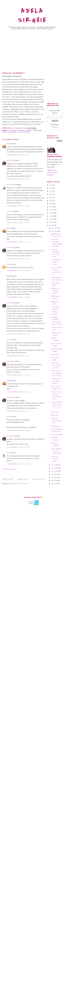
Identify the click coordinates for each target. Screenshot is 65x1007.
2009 (51, 225)
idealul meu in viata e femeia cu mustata (56, 365)
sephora (27, 132)
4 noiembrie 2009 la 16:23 (18, 155)
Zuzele (9, 452)
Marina (9, 416)
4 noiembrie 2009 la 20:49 (18, 297)
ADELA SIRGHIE (32, 16)
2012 (51, 216)
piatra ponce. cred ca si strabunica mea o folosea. (56, 373)
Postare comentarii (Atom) (20, 483)
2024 (51, 191)
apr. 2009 (54, 483)
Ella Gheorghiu (11, 184)
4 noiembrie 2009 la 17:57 (18, 258)
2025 (51, 188)
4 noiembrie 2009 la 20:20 (18, 270)
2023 (51, 194)
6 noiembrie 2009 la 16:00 (18, 430)
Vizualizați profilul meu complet (52, 172)
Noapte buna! (55, 426)
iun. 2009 (54, 477)
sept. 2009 (54, 468)
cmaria (9, 264)
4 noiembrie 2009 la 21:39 (18, 392)
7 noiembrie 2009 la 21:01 (18, 464)
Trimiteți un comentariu (9, 469)
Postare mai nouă (7, 479)
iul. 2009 (54, 474)
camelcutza (10, 211)
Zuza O (9, 339)
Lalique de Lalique (57, 434)
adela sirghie (10, 160)
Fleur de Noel (55, 354)
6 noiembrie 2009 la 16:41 (18, 447)
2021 (51, 200)
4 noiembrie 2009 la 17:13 (18, 222)
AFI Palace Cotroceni (16, 130)
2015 (51, 207)
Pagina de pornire (23, 479)
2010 (51, 222)
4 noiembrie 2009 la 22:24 (18, 411)
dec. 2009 (54, 228)
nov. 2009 (54, 231)
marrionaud (12, 132)
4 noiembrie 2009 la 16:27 (18, 179)
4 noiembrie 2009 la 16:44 (18, 206)
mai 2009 (54, 480)
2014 (51, 210)
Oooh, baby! (55, 415)
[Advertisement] (32, 51)
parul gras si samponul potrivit (54, 459)
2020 (51, 203)
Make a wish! (55, 412)
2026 (51, 185)
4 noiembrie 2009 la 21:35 (18, 375)
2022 (51, 197)
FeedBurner (55, 127)
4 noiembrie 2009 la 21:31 (18, 356)
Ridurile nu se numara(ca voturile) (55, 291)
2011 (51, 219)
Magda (9, 143)
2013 (51, 213)
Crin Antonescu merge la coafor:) (56, 262)
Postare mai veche (38, 479)
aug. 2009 (54, 471)
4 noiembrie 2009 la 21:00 (18, 334)
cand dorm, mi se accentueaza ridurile (56, 381)
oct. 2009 (54, 465)
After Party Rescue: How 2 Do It (56, 420)
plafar (20, 132)
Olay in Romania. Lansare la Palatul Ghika (56, 451)
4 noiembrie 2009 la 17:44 (18, 242)
